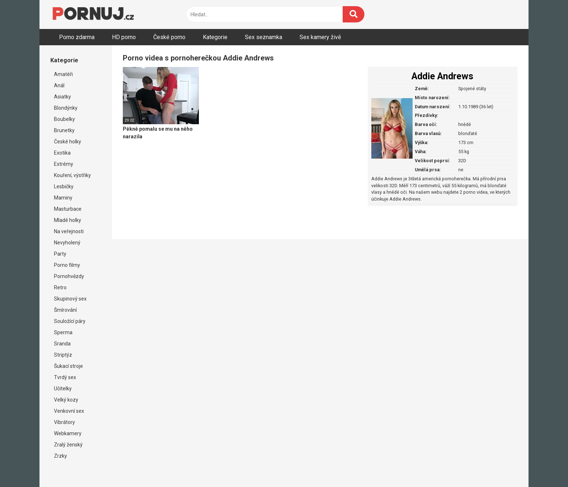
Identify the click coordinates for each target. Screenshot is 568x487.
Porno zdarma (77, 37)
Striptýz (63, 355)
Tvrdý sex (65, 377)
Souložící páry (69, 321)
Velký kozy (66, 400)
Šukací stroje (68, 366)
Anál (59, 85)
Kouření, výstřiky (72, 175)
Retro (60, 287)
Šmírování (65, 310)
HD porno (124, 37)
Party (60, 254)
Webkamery (68, 433)
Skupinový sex (70, 299)
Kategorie (215, 37)
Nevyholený (67, 242)
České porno (169, 37)
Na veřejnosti (69, 231)
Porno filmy (67, 265)
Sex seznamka (263, 37)
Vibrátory (64, 422)
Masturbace (68, 209)
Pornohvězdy (69, 276)
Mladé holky (67, 220)
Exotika (62, 153)
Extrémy (63, 164)
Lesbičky (64, 186)
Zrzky (60, 456)
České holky (67, 141)
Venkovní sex (69, 411)
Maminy (63, 198)
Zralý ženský (68, 445)
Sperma (63, 332)
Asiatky (62, 97)
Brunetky (64, 130)
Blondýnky (66, 108)
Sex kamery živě (320, 37)
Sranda (62, 344)
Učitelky (63, 388)
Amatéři (63, 74)
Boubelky (64, 119)
